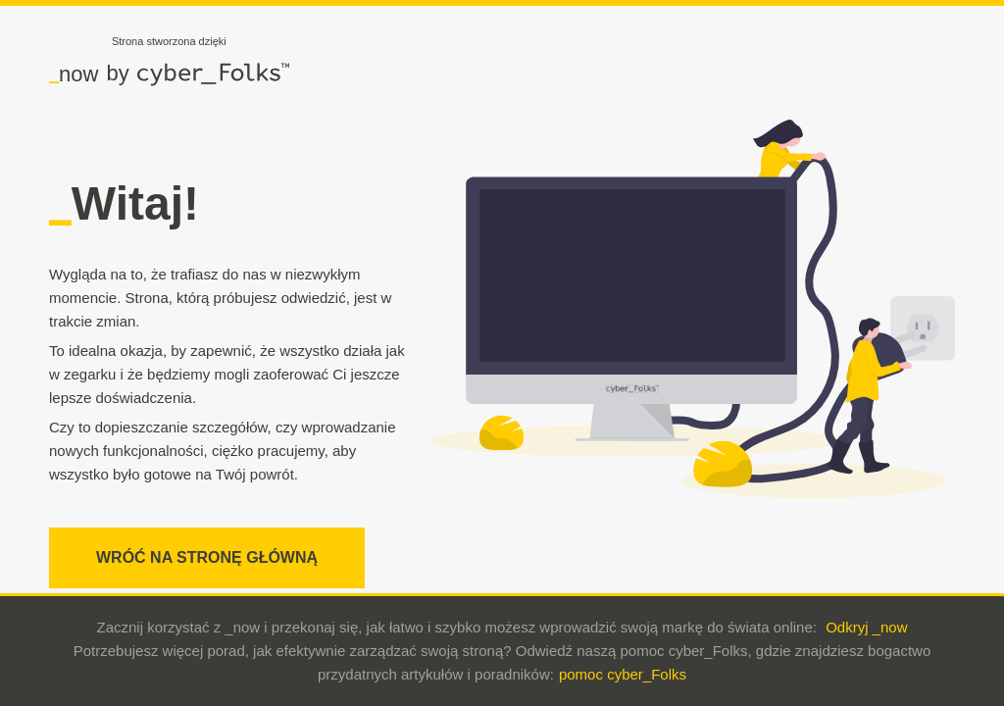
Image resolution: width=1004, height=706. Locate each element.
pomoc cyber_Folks (622, 674)
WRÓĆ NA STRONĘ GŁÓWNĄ (207, 557)
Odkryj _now (866, 627)
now (73, 73)
